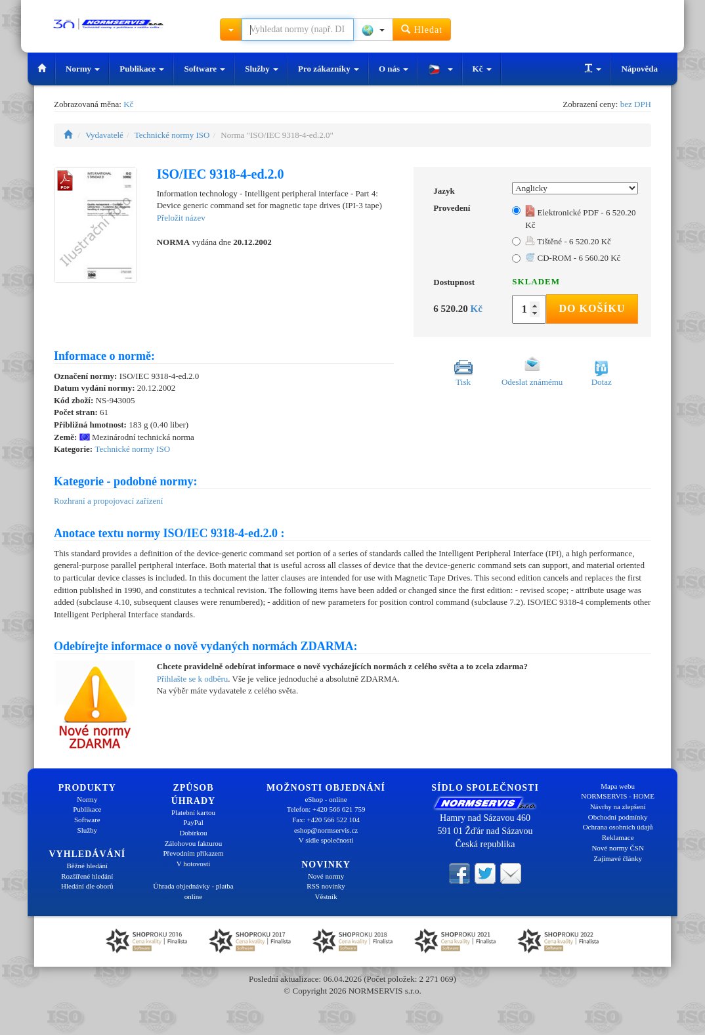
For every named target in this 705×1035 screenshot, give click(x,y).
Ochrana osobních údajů (618, 827)
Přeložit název (181, 218)
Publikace (141, 69)
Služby (261, 69)
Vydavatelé (104, 135)
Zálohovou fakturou (194, 843)
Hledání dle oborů (87, 886)
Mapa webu (618, 786)
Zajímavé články (617, 858)
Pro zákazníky (328, 69)
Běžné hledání (87, 866)
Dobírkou (193, 833)
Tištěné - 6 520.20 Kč (568, 241)
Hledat (421, 29)
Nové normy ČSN (617, 848)
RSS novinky (326, 886)
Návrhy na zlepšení (618, 806)
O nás (393, 69)
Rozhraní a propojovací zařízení (108, 501)
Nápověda (639, 69)
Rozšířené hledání (87, 876)
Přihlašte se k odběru (192, 679)
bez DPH (635, 104)
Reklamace (618, 837)
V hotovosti (193, 864)
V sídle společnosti (326, 840)
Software (204, 69)
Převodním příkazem (193, 853)
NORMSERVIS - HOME (617, 796)
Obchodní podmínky (618, 817)
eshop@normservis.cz (326, 830)
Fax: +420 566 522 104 (326, 820)
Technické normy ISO (172, 135)
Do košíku (592, 308)
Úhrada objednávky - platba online (193, 891)
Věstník (325, 896)
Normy (83, 69)
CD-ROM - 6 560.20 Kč (572, 258)
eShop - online (326, 799)
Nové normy (326, 876)
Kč (482, 69)
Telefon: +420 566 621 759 (326, 809)
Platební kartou (193, 812)
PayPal (193, 822)
